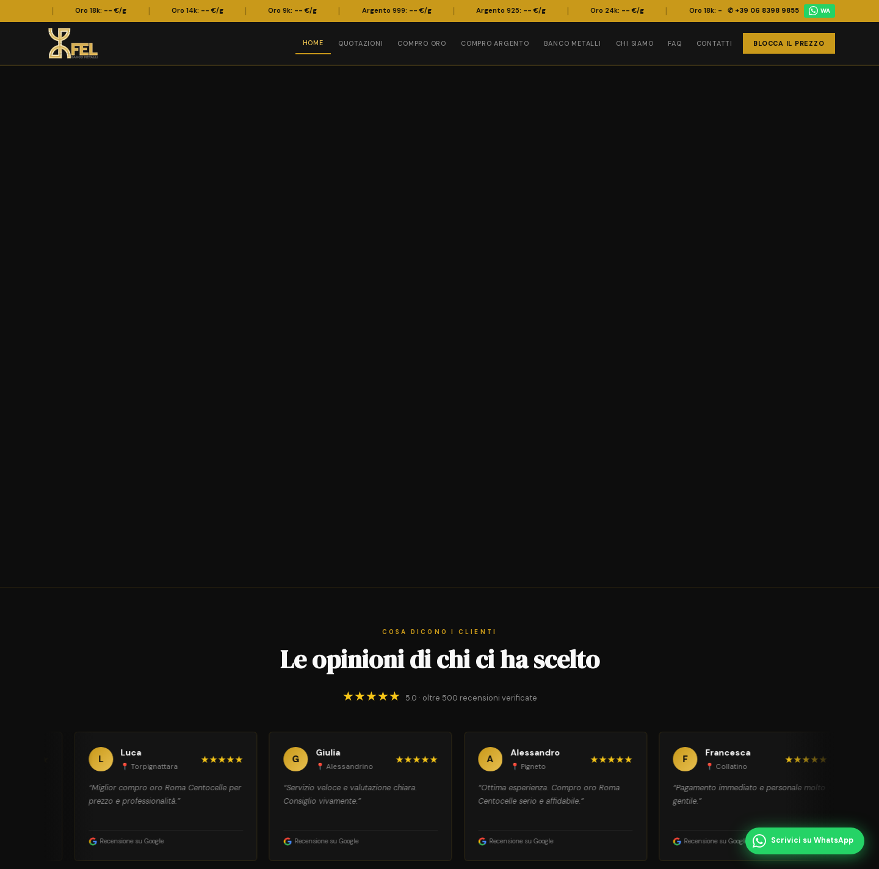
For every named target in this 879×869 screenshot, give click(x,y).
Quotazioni (360, 43)
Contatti (714, 43)
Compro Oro (421, 43)
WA (819, 10)
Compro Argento (495, 43)
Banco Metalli (572, 43)
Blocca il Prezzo (788, 43)
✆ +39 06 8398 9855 (763, 10)
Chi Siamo (635, 43)
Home (313, 42)
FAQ (674, 43)
